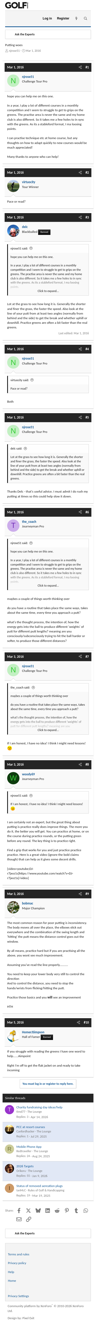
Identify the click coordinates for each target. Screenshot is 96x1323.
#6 (87, 512)
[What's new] (76, 18)
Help (11, 1272)
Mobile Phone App (28, 1147)
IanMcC (21, 1190)
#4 (87, 349)
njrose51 (14, 51)
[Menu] (11, 18)
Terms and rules (18, 1254)
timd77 (20, 1111)
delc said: (16, 448)
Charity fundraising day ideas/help (39, 1107)
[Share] (80, 67)
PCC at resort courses (30, 1127)
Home (12, 1281)
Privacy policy (17, 1263)
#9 (87, 894)
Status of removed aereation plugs (39, 1186)
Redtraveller (23, 1151)
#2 (87, 172)
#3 (87, 217)
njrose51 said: (19, 248)
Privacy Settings (18, 1296)
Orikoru (21, 1171)
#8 (87, 764)
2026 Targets (25, 1166)
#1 (87, 67)
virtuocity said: (19, 380)
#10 (86, 1022)
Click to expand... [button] (48, 291)
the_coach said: (20, 687)
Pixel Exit (29, 1318)
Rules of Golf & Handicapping (46, 1190)
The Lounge (34, 1111)
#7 (87, 657)
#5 (87, 417)
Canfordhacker (25, 1131)
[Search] (85, 18)
